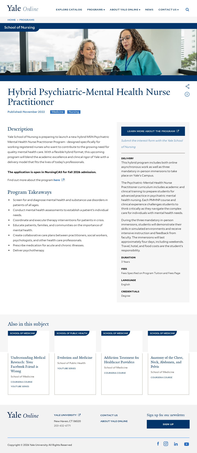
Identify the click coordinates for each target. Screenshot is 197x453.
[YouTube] (186, 444)
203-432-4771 (62, 425)
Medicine (57, 112)
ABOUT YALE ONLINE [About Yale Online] (124, 9)
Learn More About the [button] (153, 131)
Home (12, 19)
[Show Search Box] (187, 9)
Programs (26, 19)
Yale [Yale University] (67, 415)
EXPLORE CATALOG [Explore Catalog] (69, 9)
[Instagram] (166, 444)
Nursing (74, 112)
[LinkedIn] (175, 444)
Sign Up (168, 424)
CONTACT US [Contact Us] (167, 9)
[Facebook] (158, 444)
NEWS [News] (149, 9)
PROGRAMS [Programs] (95, 9)
